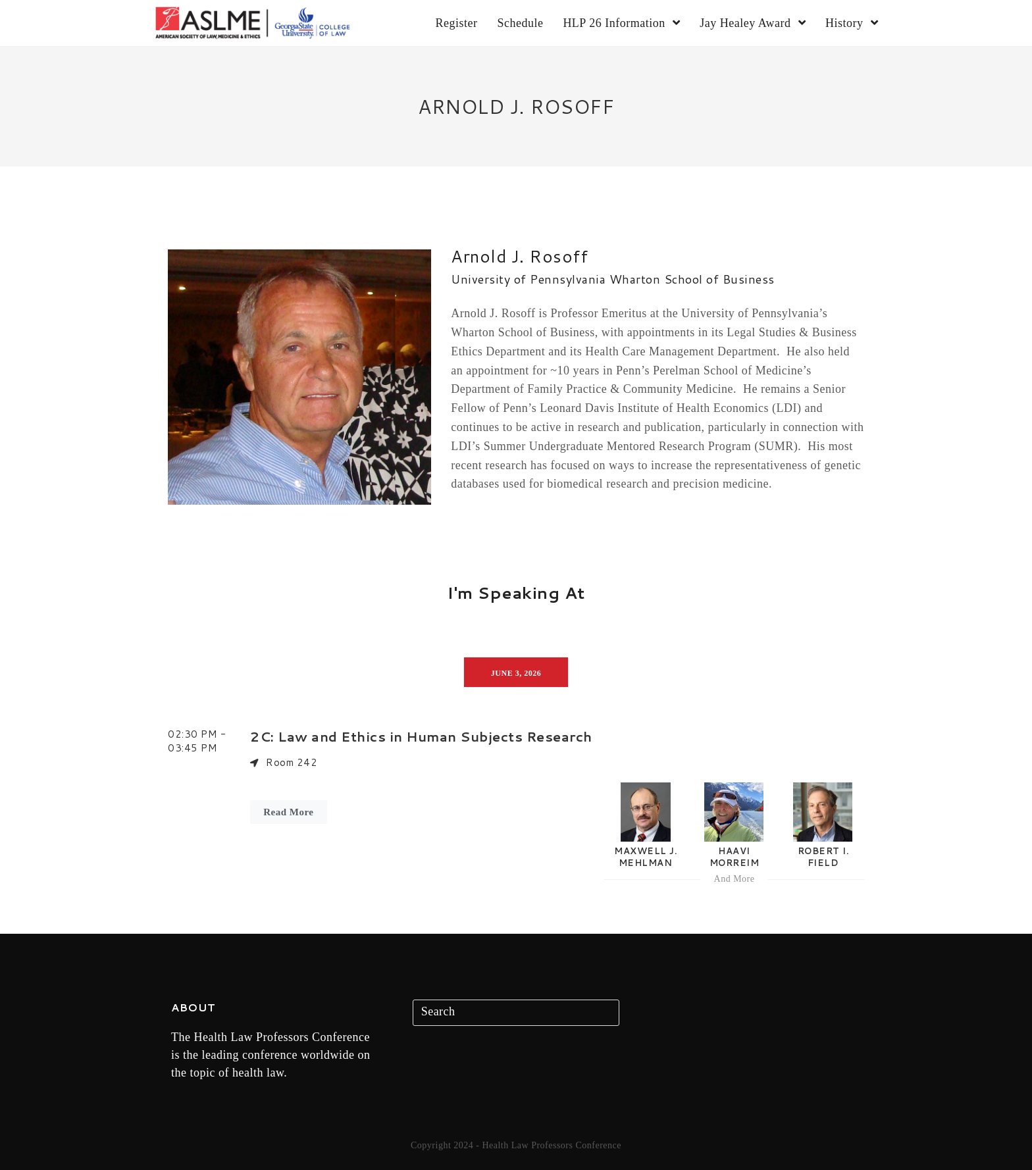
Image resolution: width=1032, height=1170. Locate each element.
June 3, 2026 (516, 673)
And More (734, 879)
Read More (288, 812)
